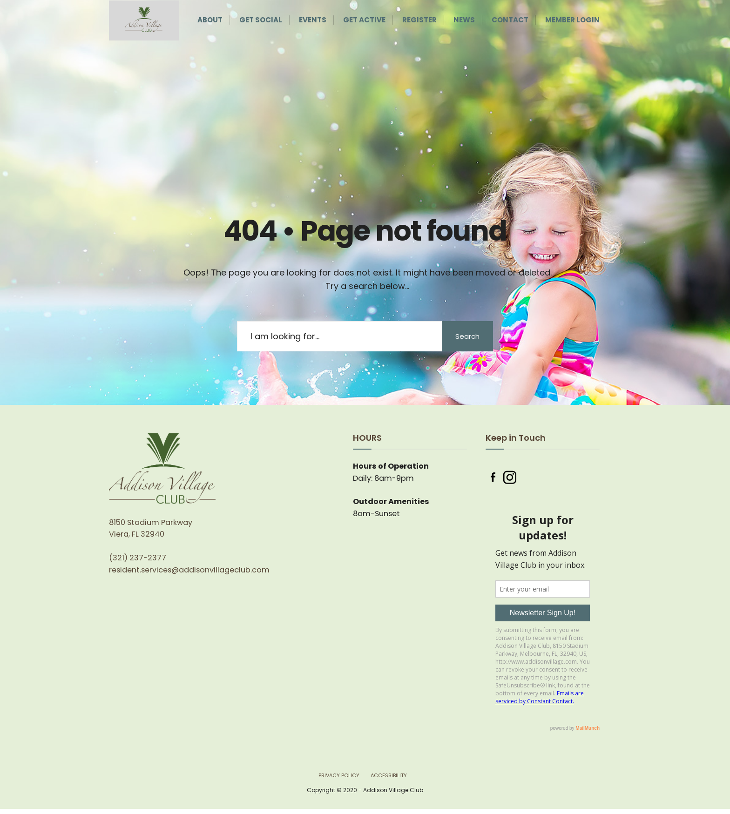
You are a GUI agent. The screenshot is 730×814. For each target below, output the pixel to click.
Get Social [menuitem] (260, 20)
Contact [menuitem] (510, 20)
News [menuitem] (464, 20)
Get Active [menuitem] (364, 20)
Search (467, 336)
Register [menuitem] (419, 20)
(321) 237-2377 (137, 557)
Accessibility (389, 775)
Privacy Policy (338, 775)
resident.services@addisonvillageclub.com (189, 570)
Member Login (572, 20)
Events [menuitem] (312, 20)
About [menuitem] (210, 20)
